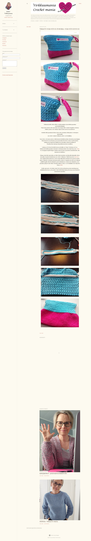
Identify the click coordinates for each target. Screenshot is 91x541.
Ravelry (3, 43)
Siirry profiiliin (8, 17)
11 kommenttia (46, 475)
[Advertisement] (60, 377)
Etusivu (33, 20)
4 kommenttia (46, 523)
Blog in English (52, 20)
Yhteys (41, 20)
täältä (78, 148)
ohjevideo (77, 157)
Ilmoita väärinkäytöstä (7, 75)
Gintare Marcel (57, 537)
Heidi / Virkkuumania (8, 12)
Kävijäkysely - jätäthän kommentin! (53, 473)
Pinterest (4, 45)
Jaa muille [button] (29, 26)
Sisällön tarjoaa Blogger (54, 535)
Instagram (4, 37)
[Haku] (80, 3)
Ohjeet (37, 20)
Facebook (4, 41)
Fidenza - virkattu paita (49, 521)
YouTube (45, 20)
